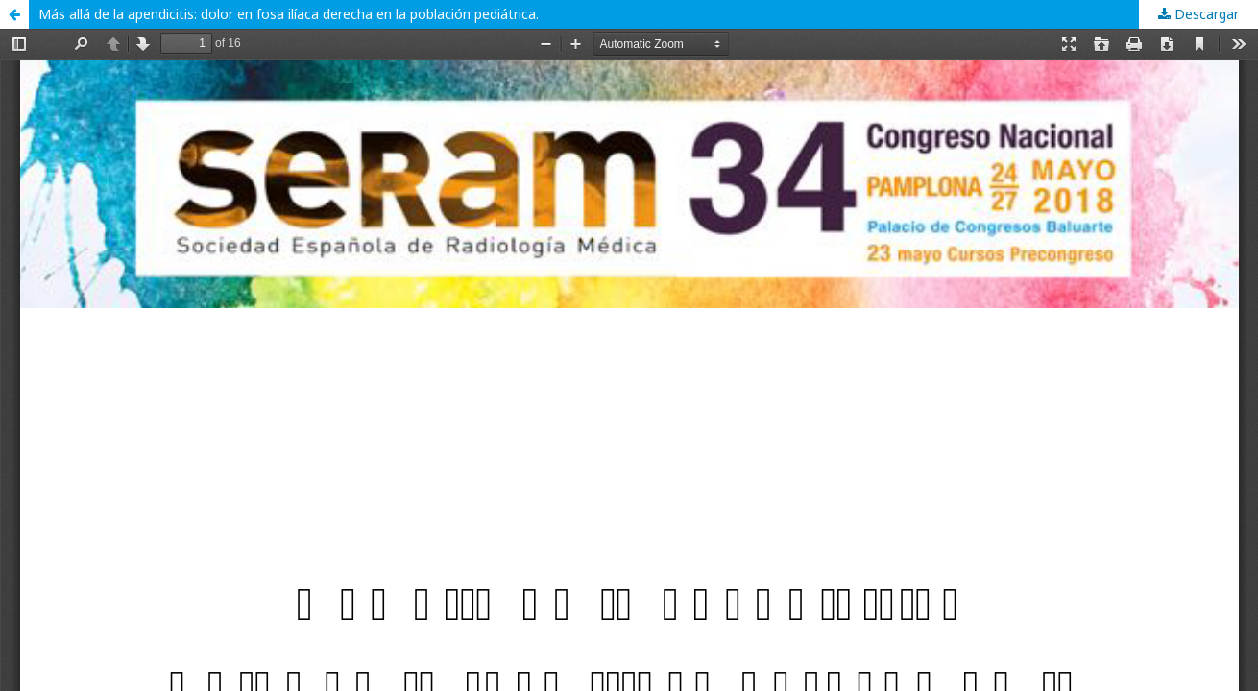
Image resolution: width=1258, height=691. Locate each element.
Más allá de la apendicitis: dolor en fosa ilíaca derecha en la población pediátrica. (288, 14)
